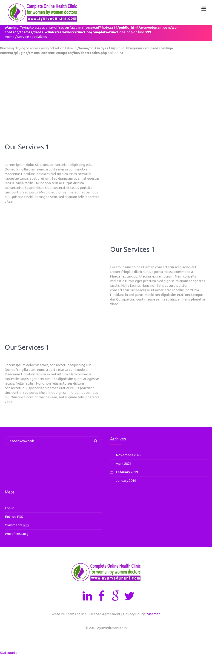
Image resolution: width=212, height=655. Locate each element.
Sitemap (153, 614)
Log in (9, 508)
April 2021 (124, 463)
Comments (17, 525)
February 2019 (127, 472)
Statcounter (9, 653)
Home (9, 37)
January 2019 (126, 480)
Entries (14, 517)
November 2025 (128, 455)
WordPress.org (16, 534)
